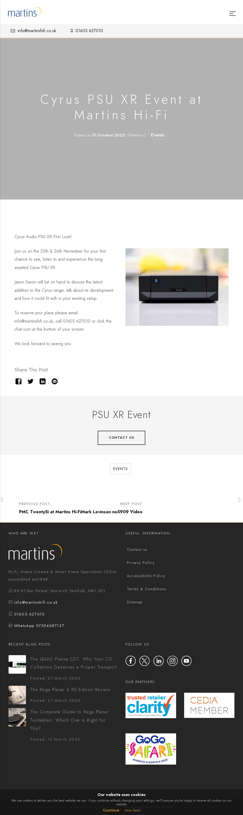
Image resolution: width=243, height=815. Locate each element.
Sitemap (135, 602)
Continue (111, 810)
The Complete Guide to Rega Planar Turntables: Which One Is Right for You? (69, 720)
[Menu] (232, 9)
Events (158, 135)
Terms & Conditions (146, 589)
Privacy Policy (140, 562)
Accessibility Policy (146, 575)
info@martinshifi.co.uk (32, 31)
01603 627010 (85, 31)
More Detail (133, 810)
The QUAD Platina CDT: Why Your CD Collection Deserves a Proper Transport (73, 663)
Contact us (137, 549)
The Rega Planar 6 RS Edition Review (70, 690)
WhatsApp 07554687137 (39, 625)
